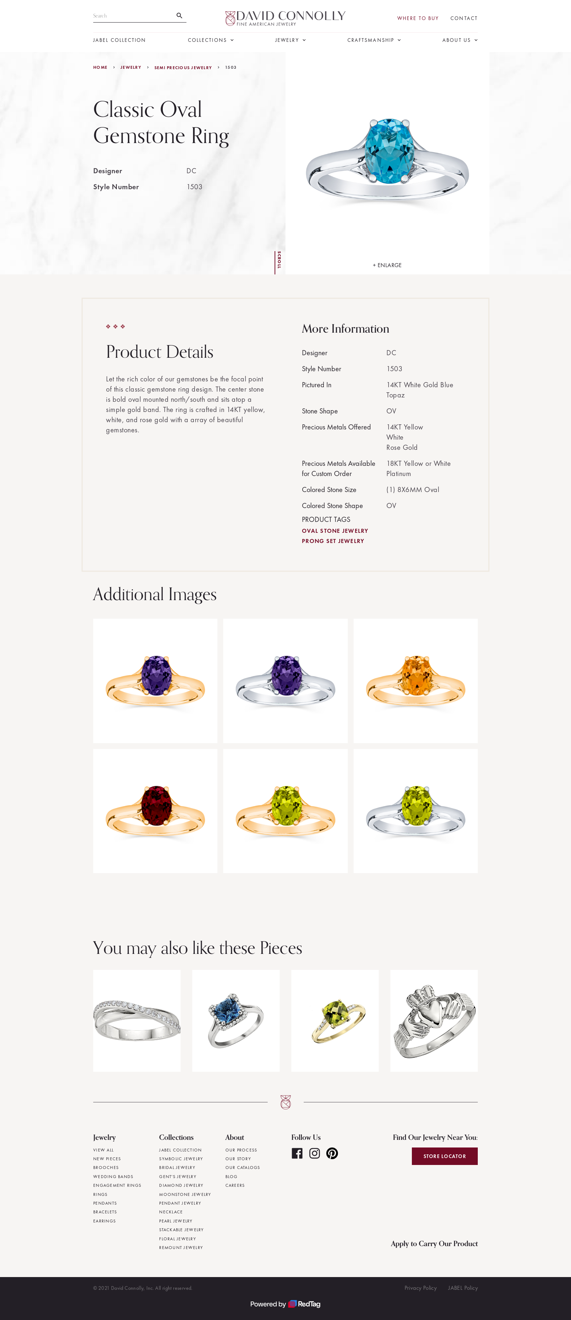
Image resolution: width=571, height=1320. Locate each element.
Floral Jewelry (177, 1238)
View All (103, 1150)
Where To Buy (418, 18)
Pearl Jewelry (175, 1221)
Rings (100, 1194)
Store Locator (445, 1156)
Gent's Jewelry (177, 1176)
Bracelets (105, 1211)
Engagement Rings (117, 1185)
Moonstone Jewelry (185, 1194)
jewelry (131, 67)
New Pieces (107, 1158)
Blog (231, 1176)
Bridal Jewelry (177, 1167)
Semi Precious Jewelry (183, 68)
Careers (235, 1185)
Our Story (238, 1158)
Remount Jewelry (181, 1247)
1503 (231, 67)
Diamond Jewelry (181, 1185)
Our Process (241, 1150)
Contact (464, 18)
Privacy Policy (421, 1288)
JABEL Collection (119, 40)
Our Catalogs (242, 1167)
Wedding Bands (113, 1176)
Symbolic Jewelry (181, 1158)
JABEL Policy (463, 1288)
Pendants (105, 1203)
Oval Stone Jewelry (335, 530)
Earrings (104, 1221)
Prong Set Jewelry (333, 541)
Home (100, 67)
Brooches (106, 1167)
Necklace (171, 1211)
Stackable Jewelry (181, 1229)
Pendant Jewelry (180, 1203)
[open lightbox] (387, 163)
